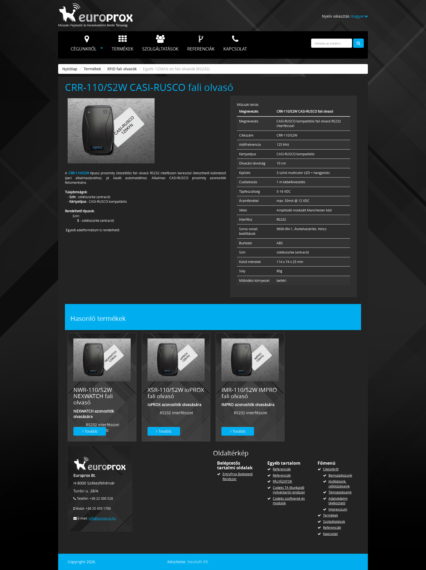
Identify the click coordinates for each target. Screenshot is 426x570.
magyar (359, 16)
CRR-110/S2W (78, 173)
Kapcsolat (235, 43)
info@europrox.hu (102, 518)
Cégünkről (83, 43)
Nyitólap (69, 68)
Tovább (90, 431)
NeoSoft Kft (197, 561)
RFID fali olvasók (122, 68)
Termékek (122, 43)
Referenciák (201, 43)
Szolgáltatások (160, 43)
